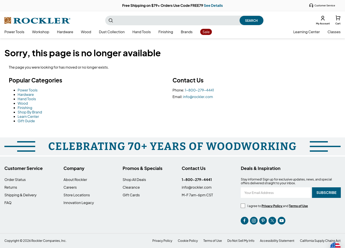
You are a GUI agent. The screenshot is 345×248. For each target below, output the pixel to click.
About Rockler (75, 179)
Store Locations (77, 195)
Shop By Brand (30, 112)
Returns (10, 187)
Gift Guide (26, 121)
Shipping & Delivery (20, 195)
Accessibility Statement (277, 241)
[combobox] (184, 20)
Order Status (15, 179)
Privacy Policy (162, 241)
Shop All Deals (134, 179)
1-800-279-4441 (199, 90)
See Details (213, 5)
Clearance (131, 187)
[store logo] (37, 20)
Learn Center (28, 116)
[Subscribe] (326, 192)
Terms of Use (212, 241)
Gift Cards (131, 195)
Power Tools (28, 90)
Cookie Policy (188, 241)
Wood (23, 103)
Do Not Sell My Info (240, 241)
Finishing (25, 107)
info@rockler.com (198, 96)
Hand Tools (27, 99)
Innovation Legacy (79, 202)
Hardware (26, 94)
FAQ (8, 202)
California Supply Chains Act (320, 241)
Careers (70, 187)
